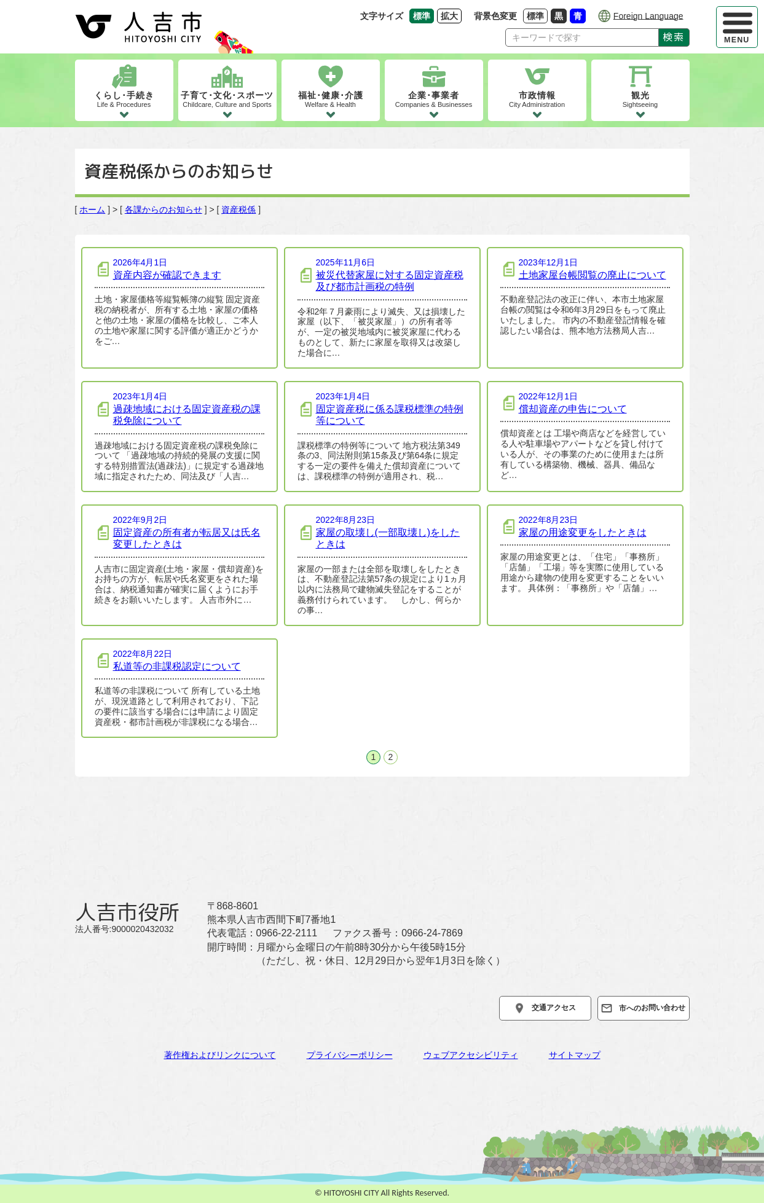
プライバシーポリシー (350, 1055)
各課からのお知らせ (163, 209)
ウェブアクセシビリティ (470, 1055)
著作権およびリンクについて (220, 1055)
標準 (537, 15)
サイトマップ (575, 1055)
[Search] (582, 37)
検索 (673, 37)
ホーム (92, 209)
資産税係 (238, 209)
